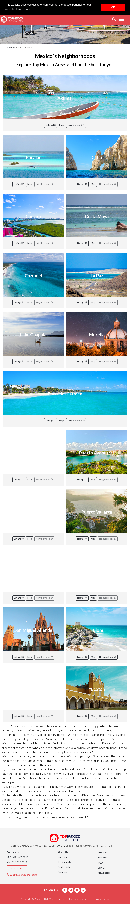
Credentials (63, 867)
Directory (103, 852)
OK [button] (113, 7)
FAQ (100, 862)
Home (10, 47)
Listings (51, 125)
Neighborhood (76, 125)
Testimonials (64, 861)
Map (61, 125)
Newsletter (104, 872)
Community (63, 872)
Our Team (62, 856)
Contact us (17, 868)
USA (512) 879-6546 (17, 856)
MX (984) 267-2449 (17, 861)
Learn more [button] (23, 9)
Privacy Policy (102, 898)
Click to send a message (22, 874)
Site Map (102, 857)
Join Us (102, 867)
